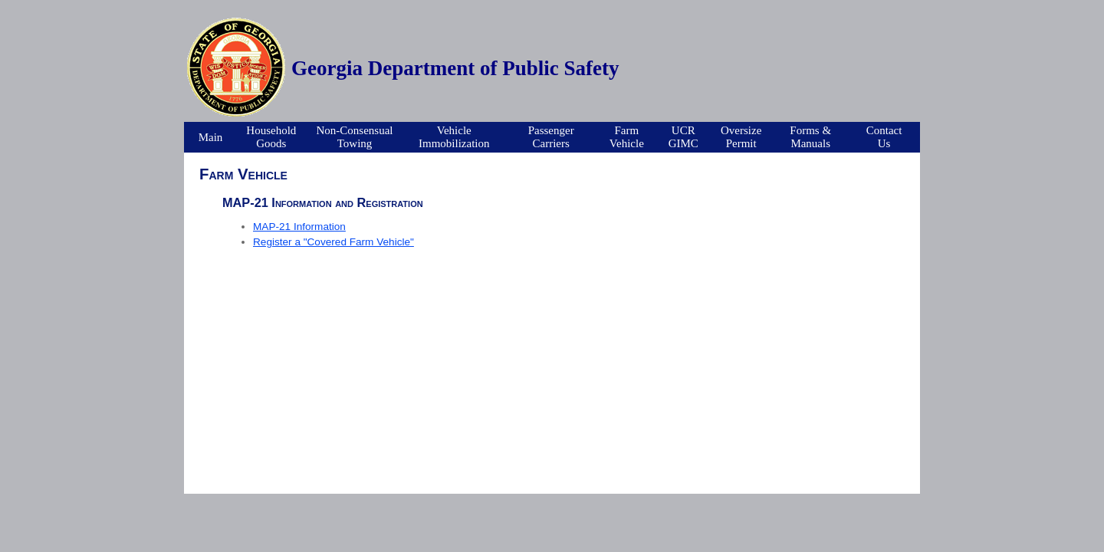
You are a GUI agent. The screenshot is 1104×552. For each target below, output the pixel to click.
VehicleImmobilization (454, 137)
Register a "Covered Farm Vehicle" (333, 242)
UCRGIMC (683, 137)
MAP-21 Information (299, 226)
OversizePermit (741, 137)
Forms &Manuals (810, 137)
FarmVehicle (627, 137)
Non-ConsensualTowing (355, 137)
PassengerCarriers (551, 137)
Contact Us (884, 137)
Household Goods (271, 137)
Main (211, 137)
